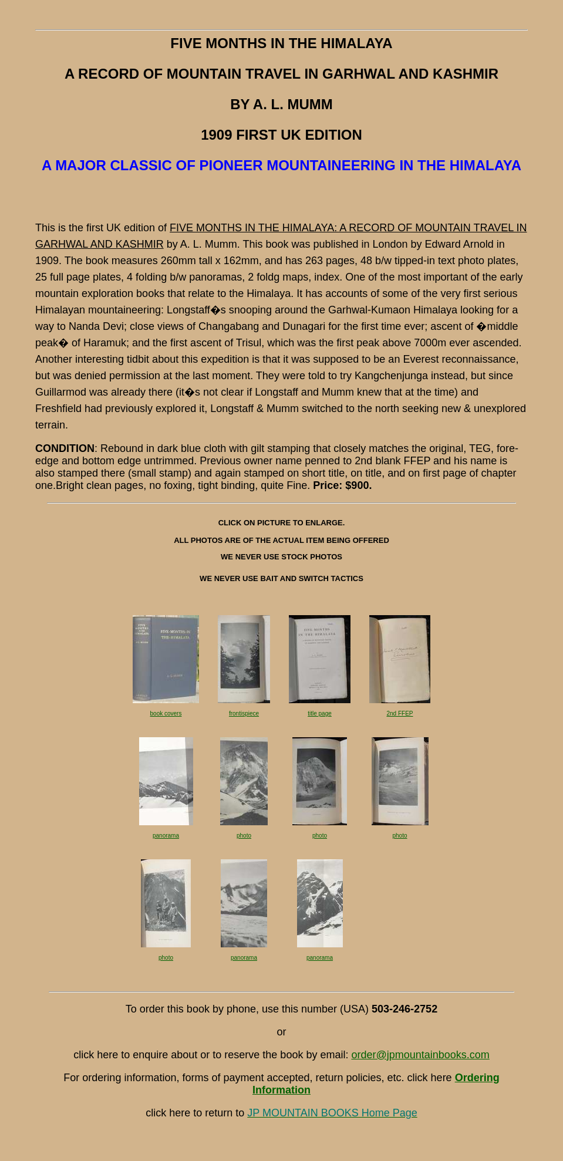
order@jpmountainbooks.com (420, 1055)
